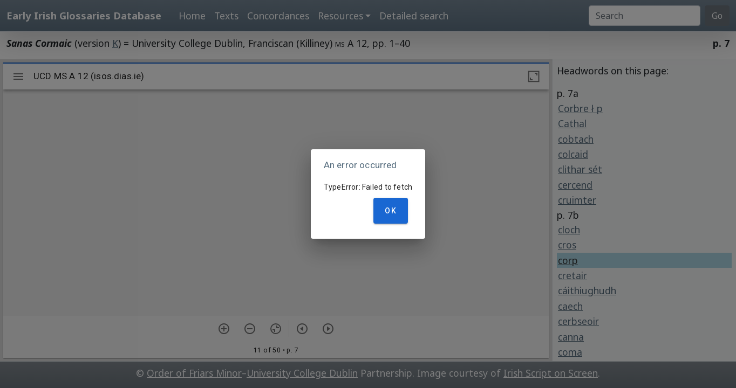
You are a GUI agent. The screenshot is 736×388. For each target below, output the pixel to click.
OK (391, 210)
